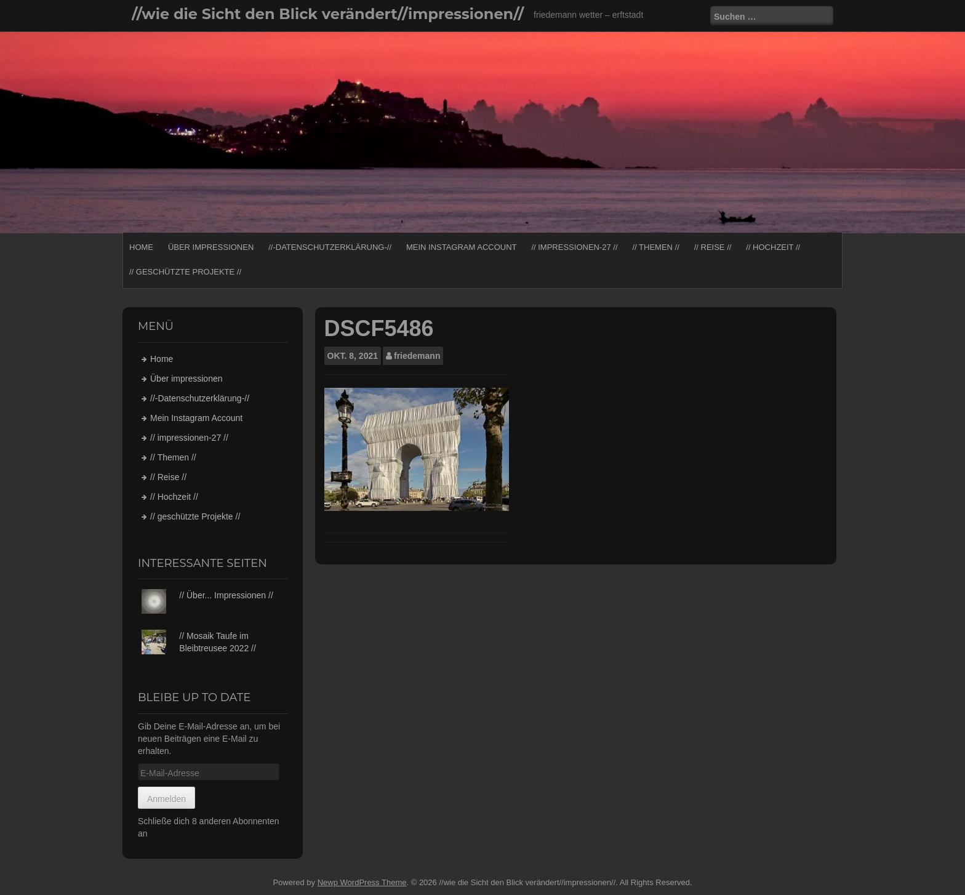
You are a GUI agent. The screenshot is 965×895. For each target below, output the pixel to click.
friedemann (417, 356)
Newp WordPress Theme (362, 882)
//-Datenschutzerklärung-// (329, 247)
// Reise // (713, 247)
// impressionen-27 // (574, 247)
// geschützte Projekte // (185, 271)
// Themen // (655, 247)
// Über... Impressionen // (226, 595)
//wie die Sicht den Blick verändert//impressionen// (328, 14)
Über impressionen (211, 247)
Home (141, 247)
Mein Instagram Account (461, 247)
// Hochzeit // (773, 247)
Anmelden (166, 799)
